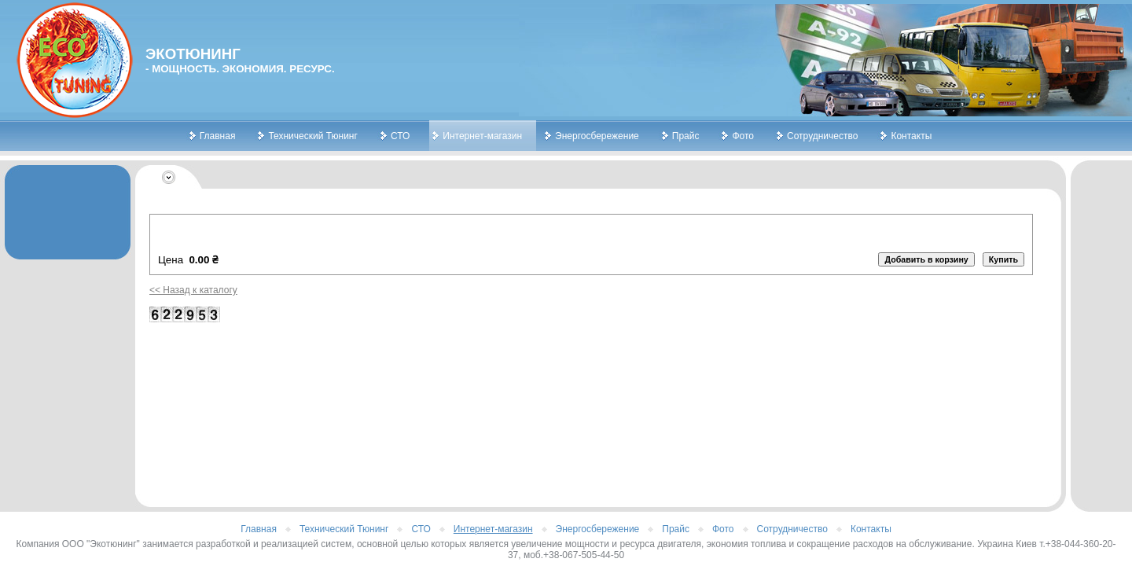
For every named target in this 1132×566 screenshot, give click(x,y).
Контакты (911, 136)
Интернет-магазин (482, 136)
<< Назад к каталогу (193, 290)
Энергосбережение (597, 136)
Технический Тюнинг (312, 136)
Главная (218, 136)
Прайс (686, 136)
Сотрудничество (822, 136)
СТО (400, 136)
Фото (743, 136)
